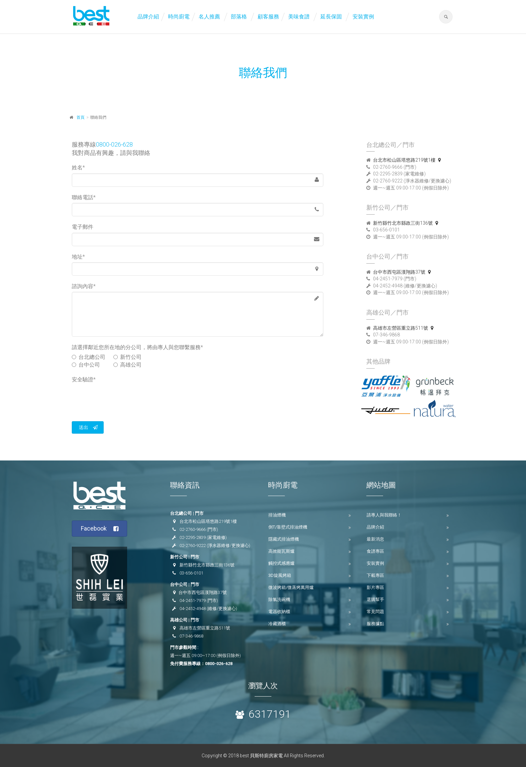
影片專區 (375, 587)
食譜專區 (375, 551)
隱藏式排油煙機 (283, 539)
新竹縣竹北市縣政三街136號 (406, 223)
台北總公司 (88, 357)
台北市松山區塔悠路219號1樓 (408, 160)
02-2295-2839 (192, 537)
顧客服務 (268, 16)
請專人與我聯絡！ (384, 514)
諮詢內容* (84, 286)
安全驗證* (84, 379)
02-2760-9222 (192, 545)
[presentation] (123, 398)
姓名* (78, 167)
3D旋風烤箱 (279, 575)
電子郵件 (82, 227)
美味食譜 (299, 16)
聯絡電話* (84, 197)
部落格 (239, 16)
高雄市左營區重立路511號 (404, 328)
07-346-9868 (191, 636)
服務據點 (375, 623)
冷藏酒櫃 (277, 623)
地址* (78, 257)
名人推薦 (209, 16)
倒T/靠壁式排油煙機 (287, 527)
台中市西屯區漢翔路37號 (403, 272)
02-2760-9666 (192, 529)
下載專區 (375, 575)
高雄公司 (127, 365)
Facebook (100, 529)
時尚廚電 (179, 16)
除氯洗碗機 (279, 599)
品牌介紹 (148, 16)
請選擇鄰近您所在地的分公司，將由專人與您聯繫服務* (137, 347)
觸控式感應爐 (281, 563)
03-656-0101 (191, 573)
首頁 (80, 117)
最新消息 (375, 539)
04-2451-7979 (192, 600)
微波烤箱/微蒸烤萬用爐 (291, 587)
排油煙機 (277, 514)
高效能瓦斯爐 (281, 551)
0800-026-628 (114, 144)
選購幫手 (375, 599)
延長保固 (331, 16)
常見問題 (375, 611)
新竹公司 (127, 357)
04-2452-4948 (192, 608)
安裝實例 (363, 16)
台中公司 (88, 365)
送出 (88, 427)
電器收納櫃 (279, 611)
